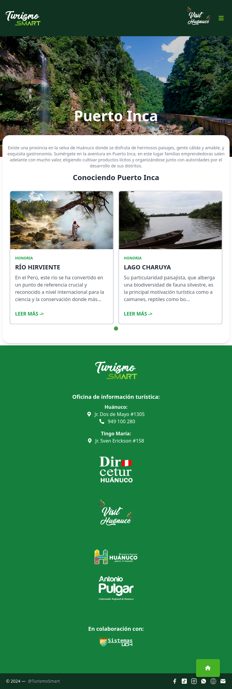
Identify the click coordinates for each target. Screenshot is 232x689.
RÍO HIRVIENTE (37, 267)
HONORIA (24, 258)
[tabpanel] (61, 257)
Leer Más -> (29, 313)
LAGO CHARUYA (147, 267)
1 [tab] (116, 329)
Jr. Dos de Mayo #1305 (116, 414)
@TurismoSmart (44, 681)
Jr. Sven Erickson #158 (116, 440)
